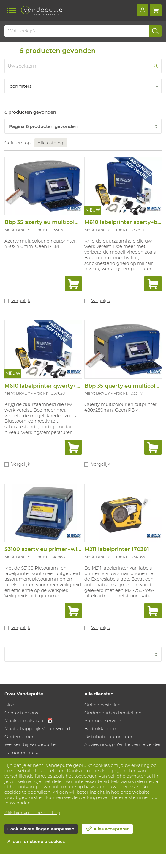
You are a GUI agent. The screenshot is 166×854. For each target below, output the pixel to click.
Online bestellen (102, 705)
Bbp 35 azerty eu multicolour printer (54, 222)
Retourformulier (22, 752)
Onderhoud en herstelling (113, 713)
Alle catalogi (50, 143)
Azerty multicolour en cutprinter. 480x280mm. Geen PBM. (40, 243)
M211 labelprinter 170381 (116, 549)
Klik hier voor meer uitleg (32, 812)
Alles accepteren (112, 829)
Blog (9, 705)
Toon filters (19, 86)
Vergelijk (20, 300)
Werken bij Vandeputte (30, 744)
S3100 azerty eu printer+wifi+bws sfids (56, 549)
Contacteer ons (21, 713)
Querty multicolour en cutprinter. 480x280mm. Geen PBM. (121, 407)
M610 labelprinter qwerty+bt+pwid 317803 (61, 386)
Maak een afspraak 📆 (28, 720)
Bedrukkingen (100, 728)
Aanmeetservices (103, 720)
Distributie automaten (109, 736)
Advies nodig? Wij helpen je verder (122, 744)
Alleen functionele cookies (36, 841)
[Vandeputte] (41, 10)
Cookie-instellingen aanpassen (41, 829)
